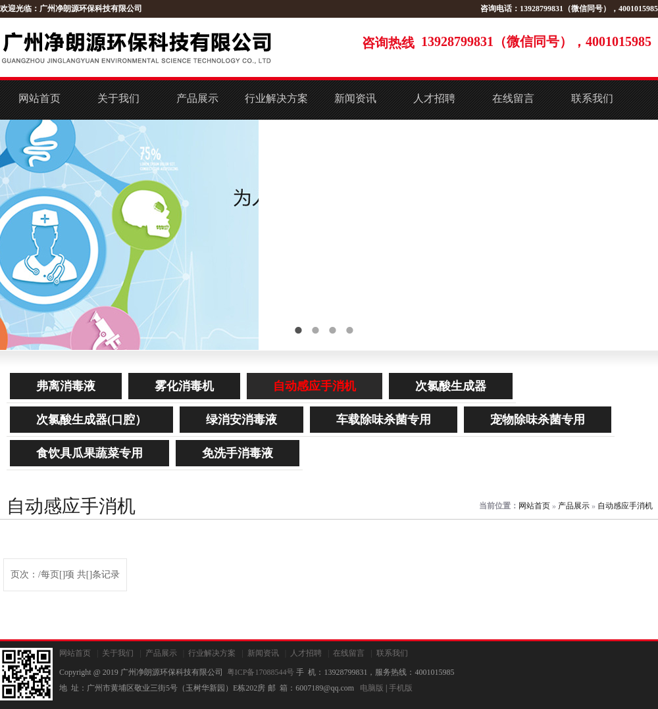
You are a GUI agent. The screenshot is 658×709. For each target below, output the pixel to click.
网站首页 (39, 98)
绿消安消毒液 (241, 419)
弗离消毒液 (65, 386)
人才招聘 (434, 98)
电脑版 (372, 688)
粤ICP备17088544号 (261, 672)
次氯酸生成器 (450, 386)
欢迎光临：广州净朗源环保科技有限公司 (71, 8)
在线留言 (513, 98)
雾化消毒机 (184, 386)
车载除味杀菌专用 (383, 419)
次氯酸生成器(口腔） (91, 419)
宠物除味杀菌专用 (537, 419)
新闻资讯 (355, 98)
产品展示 (197, 98)
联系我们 (592, 98)
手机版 (401, 688)
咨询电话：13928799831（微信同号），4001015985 (569, 8)
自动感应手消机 (314, 386)
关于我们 (118, 98)
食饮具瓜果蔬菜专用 (89, 453)
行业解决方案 (276, 98)
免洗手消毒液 (237, 453)
